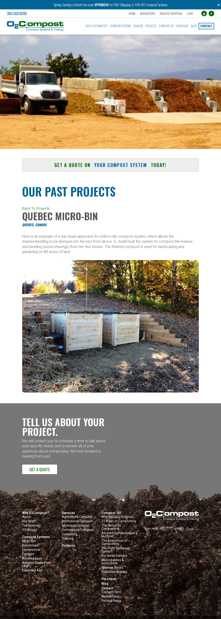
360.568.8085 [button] (17, 13)
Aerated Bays (32, 558)
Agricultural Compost (77, 517)
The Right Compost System (115, 549)
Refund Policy (111, 601)
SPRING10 (102, 4)
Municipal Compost (76, 525)
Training (68, 538)
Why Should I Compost (117, 517)
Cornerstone (31, 550)
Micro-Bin (29, 541)
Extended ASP (32, 570)
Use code (89, 4)
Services (138, 26)
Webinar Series (112, 567)
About (26, 517)
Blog (194, 26)
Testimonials (31, 525)
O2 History (29, 530)
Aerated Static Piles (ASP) (36, 564)
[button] (38, 26)
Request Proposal (171, 13)
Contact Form (111, 592)
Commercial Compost (77, 530)
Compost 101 (166, 26)
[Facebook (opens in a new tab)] (211, 13)
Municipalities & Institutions (112, 561)
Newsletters (147, 13)
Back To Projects (36, 208)
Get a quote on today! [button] (110, 164)
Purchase (182, 26)
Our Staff (29, 521)
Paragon (28, 554)
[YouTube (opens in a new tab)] (204, 13)
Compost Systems (120, 26)
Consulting (69, 534)
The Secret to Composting (111, 527)
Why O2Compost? (96, 26)
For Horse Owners (114, 555)
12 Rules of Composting (118, 521)
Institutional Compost (77, 521)
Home (132, 13)
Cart (190, 13)
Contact (206, 26)
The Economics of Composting (114, 542)
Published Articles (114, 572)
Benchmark (30, 545)
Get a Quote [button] (39, 469)
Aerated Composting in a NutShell (119, 534)
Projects (150, 26)
